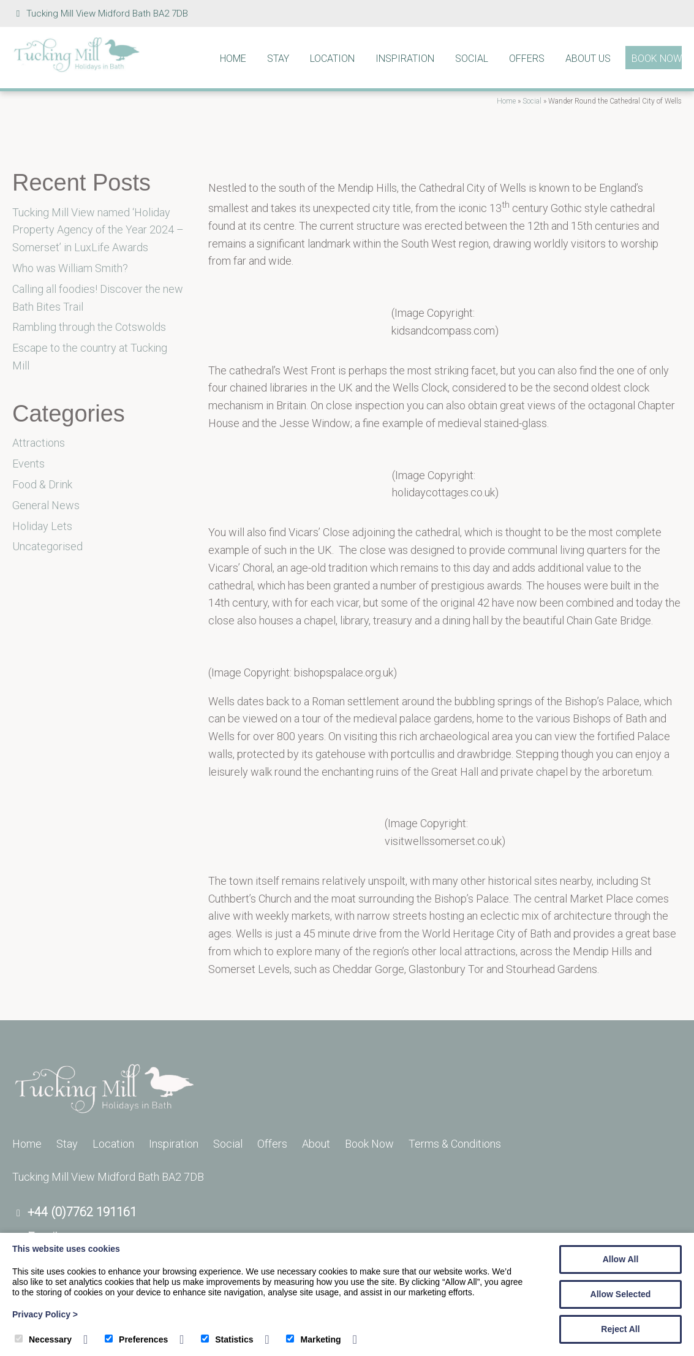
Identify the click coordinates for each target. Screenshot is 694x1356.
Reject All (620, 1329)
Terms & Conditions (455, 1143)
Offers (527, 58)
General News (46, 505)
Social (471, 58)
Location (332, 58)
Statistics (227, 1339)
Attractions (38, 442)
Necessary (43, 1339)
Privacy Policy (45, 1314)
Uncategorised (47, 546)
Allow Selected (620, 1294)
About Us (588, 58)
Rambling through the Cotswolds (89, 326)
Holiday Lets (42, 526)
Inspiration (404, 58)
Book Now (657, 58)
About (316, 1143)
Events (28, 463)
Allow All (621, 1259)
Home (233, 58)
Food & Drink (42, 484)
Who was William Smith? (70, 268)
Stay (278, 58)
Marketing (313, 1339)
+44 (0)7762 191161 (82, 1212)
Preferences (136, 1339)
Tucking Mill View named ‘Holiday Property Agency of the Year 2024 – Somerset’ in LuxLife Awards (98, 230)
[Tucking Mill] (76, 68)
